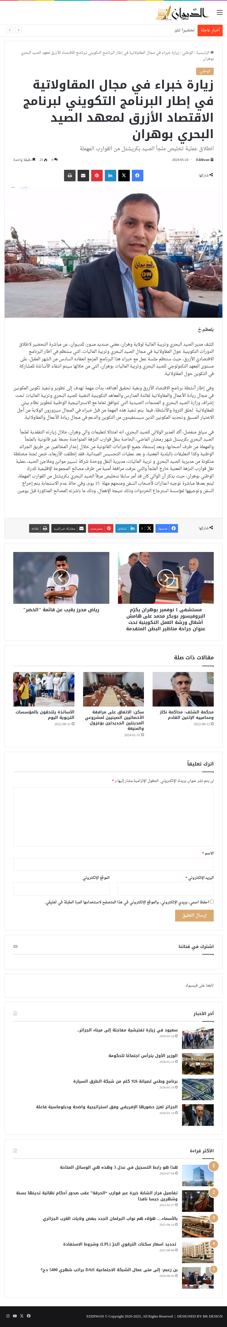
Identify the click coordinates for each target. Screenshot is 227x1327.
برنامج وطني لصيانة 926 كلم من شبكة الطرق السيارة (125, 1081)
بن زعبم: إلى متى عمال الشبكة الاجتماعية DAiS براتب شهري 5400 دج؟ (109, 1270)
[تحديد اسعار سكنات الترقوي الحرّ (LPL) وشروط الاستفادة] (198, 1252)
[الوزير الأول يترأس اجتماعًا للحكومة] (198, 1064)
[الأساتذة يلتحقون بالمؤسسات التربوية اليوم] (43, 689)
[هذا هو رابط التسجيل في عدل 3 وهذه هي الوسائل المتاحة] (198, 1175)
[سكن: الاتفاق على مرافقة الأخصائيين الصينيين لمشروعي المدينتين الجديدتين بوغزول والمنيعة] (113, 689)
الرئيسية (205, 52)
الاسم (208, 853)
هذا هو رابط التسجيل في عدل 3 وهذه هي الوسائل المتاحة (119, 1167)
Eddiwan (202, 160)
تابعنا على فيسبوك (199, 985)
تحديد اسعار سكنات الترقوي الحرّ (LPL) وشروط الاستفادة (120, 1244)
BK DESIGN (213, 1316)
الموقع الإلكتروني (96, 878)
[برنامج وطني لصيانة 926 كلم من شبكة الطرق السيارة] (198, 1089)
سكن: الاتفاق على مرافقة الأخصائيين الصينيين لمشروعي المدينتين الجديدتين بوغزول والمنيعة (114, 720)
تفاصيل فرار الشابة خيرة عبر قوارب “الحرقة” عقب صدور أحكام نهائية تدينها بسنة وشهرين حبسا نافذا (97, 1196)
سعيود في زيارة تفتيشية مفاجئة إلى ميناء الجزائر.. (127, 1030)
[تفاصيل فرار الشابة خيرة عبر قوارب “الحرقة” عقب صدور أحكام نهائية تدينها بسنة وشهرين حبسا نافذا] (198, 1201)
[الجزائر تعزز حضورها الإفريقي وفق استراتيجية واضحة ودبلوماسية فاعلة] (198, 1115)
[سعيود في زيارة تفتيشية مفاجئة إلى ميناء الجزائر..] (198, 1038)
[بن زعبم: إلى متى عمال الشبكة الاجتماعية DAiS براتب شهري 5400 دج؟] (198, 1278)
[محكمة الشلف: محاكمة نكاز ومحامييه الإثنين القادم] (183, 689)
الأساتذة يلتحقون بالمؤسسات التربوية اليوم (45, 714)
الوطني (187, 52)
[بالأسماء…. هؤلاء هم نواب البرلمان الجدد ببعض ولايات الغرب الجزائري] (198, 1226)
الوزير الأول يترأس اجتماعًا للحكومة (143, 1056)
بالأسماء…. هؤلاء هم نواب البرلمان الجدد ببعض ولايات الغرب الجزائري (110, 1219)
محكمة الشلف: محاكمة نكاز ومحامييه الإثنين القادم (187, 714)
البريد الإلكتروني (199, 878)
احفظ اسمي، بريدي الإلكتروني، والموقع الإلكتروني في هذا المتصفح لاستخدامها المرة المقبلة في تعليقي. (127, 902)
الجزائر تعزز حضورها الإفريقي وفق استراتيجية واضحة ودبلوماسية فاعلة (107, 1107)
